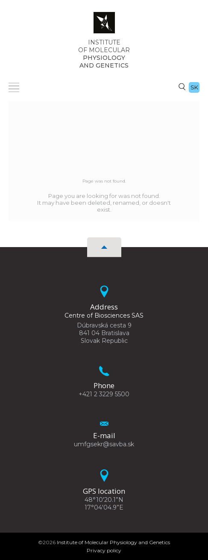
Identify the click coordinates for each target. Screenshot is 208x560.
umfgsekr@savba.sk (104, 444)
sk (194, 87)
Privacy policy (104, 550)
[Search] (182, 86)
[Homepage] (104, 25)
